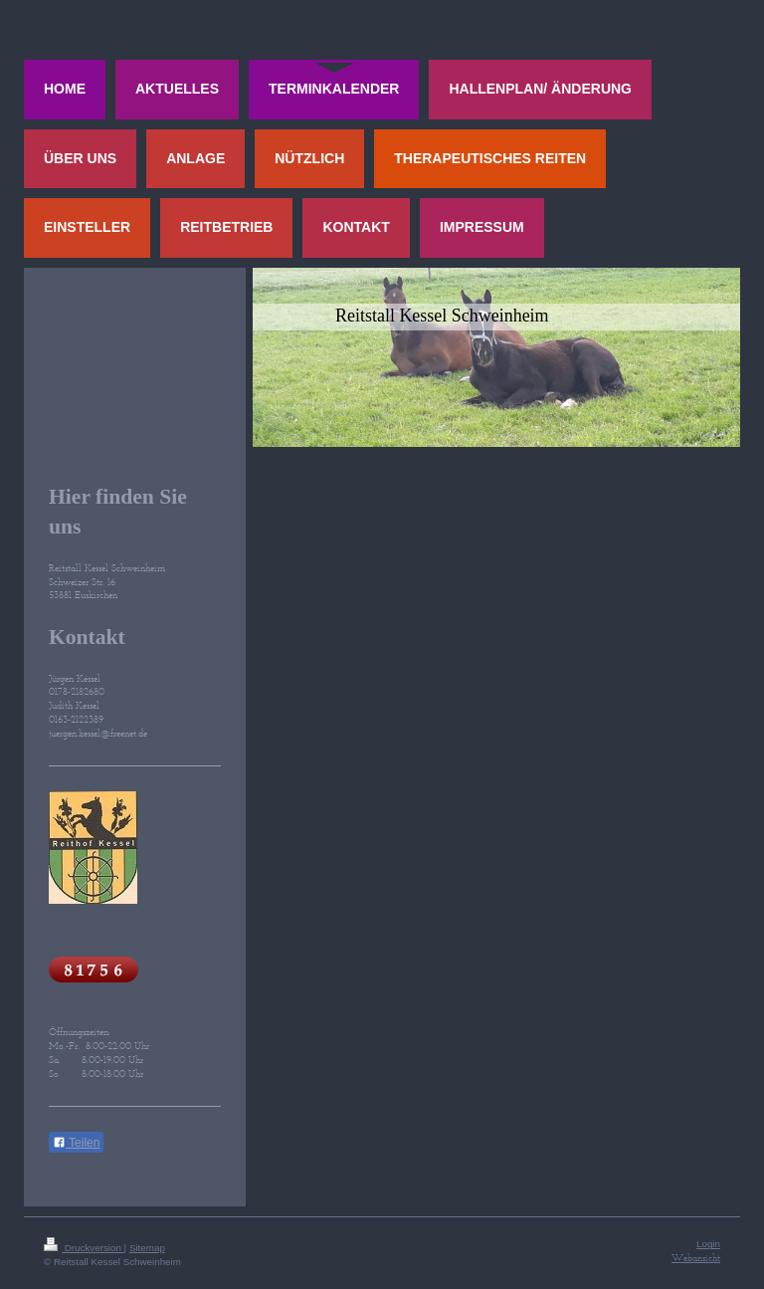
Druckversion (84, 1247)
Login (708, 1243)
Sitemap (147, 1247)
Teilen (76, 1143)
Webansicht (695, 1257)
